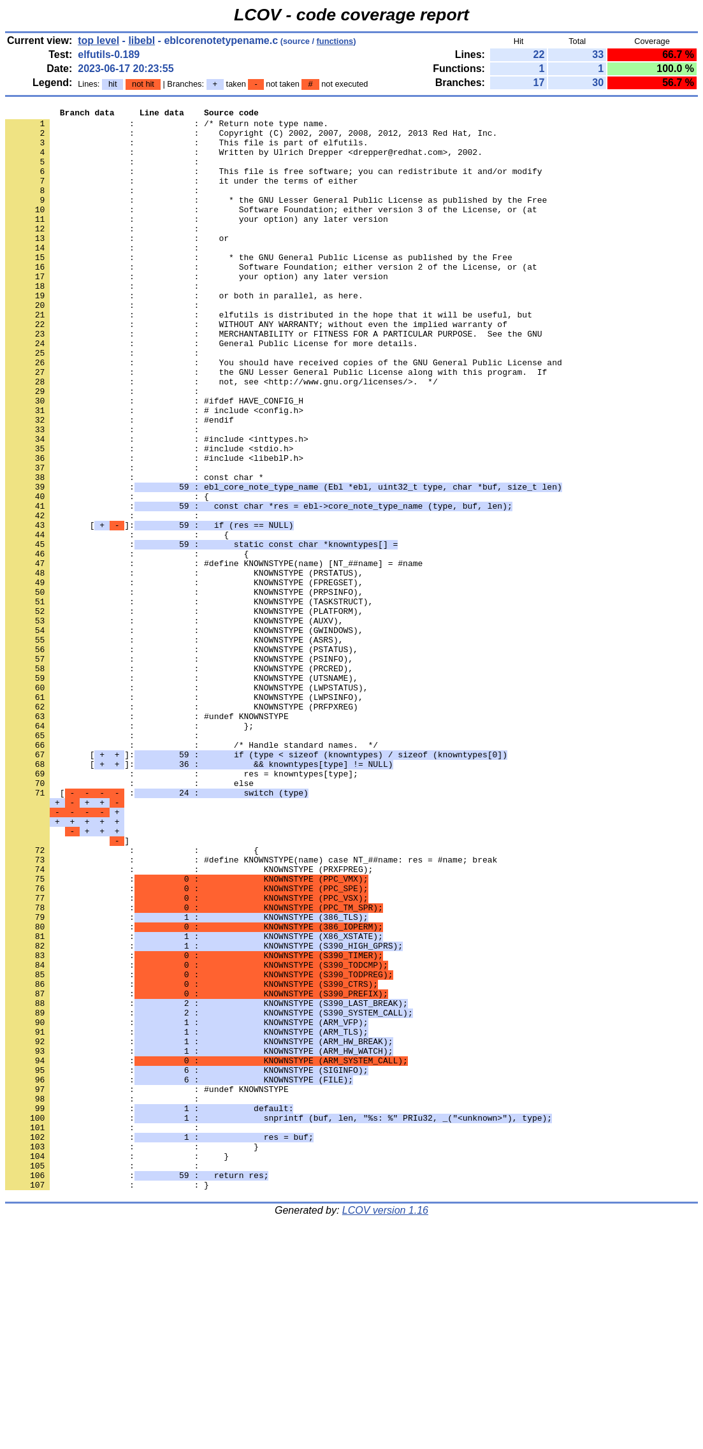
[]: (149, 609)
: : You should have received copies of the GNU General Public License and (283, 413)
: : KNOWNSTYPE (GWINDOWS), (184, 735)
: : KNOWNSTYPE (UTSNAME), (181, 792)
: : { (107, 574)
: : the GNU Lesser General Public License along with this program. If (276, 425)
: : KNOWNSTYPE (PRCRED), (179, 781)
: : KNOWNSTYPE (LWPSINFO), (184, 815)
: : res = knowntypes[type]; (181, 907)
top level (98, 40)
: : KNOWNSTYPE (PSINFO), (179, 769)
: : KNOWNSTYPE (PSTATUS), (181, 758)
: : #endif (119, 482)
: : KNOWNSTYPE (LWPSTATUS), (186, 804)
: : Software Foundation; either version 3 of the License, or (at (271, 230)
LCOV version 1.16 (385, 1426)
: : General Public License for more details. (211, 391)
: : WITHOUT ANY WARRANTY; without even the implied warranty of (256, 368)
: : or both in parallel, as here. (184, 333)
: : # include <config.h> (154, 471)
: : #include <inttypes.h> (156, 505)
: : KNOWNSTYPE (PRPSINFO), (184, 689)
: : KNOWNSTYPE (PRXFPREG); (189, 1022)
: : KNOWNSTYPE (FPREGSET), (184, 677)
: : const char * (134, 551)
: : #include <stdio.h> (149, 517)
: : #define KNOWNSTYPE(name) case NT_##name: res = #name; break (251, 1010)
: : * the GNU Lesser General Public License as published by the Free (276, 218)
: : (104, 172)
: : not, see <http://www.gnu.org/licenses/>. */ (221, 436)
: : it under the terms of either (181, 195)
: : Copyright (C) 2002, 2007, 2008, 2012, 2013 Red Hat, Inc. (251, 138)
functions (335, 41)
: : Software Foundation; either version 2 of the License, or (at (271, 299)
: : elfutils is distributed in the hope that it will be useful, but (268, 356)
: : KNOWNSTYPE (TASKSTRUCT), (189, 700)
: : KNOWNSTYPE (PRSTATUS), (184, 666)
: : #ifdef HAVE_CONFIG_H (154, 459)
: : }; (129, 850)
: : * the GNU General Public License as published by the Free (258, 287)
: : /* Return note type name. (166, 127)
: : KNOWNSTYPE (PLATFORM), (184, 712)
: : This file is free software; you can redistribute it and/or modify (273, 184)
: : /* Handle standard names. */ (191, 872)
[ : (156, 930)
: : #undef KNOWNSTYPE (147, 838)
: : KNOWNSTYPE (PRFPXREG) (181, 827)
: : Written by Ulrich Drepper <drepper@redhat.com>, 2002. (243, 161)
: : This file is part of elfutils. (186, 150)
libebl (141, 40)
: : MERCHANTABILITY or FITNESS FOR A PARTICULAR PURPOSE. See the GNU (273, 379)
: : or (117, 264)
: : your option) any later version (196, 241)
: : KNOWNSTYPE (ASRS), (174, 746)
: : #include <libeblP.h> (154, 528)
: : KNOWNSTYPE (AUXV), (174, 723)
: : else (129, 918)
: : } (132, 1354)
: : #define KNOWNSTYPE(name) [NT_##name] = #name (214, 654)
